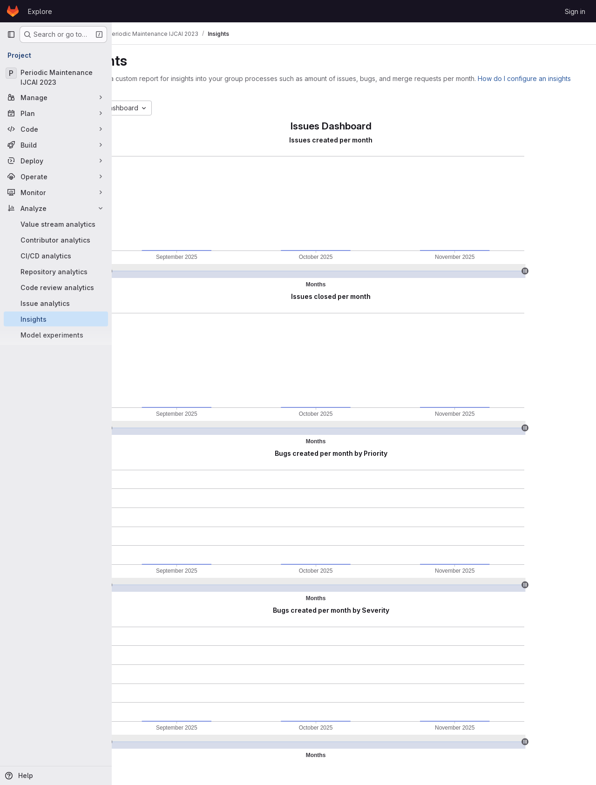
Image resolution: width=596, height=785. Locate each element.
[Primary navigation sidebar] (11, 34)
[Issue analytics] (56, 303)
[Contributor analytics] (56, 239)
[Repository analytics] (56, 271)
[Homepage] (12, 11)
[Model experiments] (56, 334)
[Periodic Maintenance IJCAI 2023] (56, 77)
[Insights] (56, 318)
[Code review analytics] (56, 287)
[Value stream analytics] (56, 224)
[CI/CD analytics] (56, 255)
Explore (40, 11)
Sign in (575, 11)
